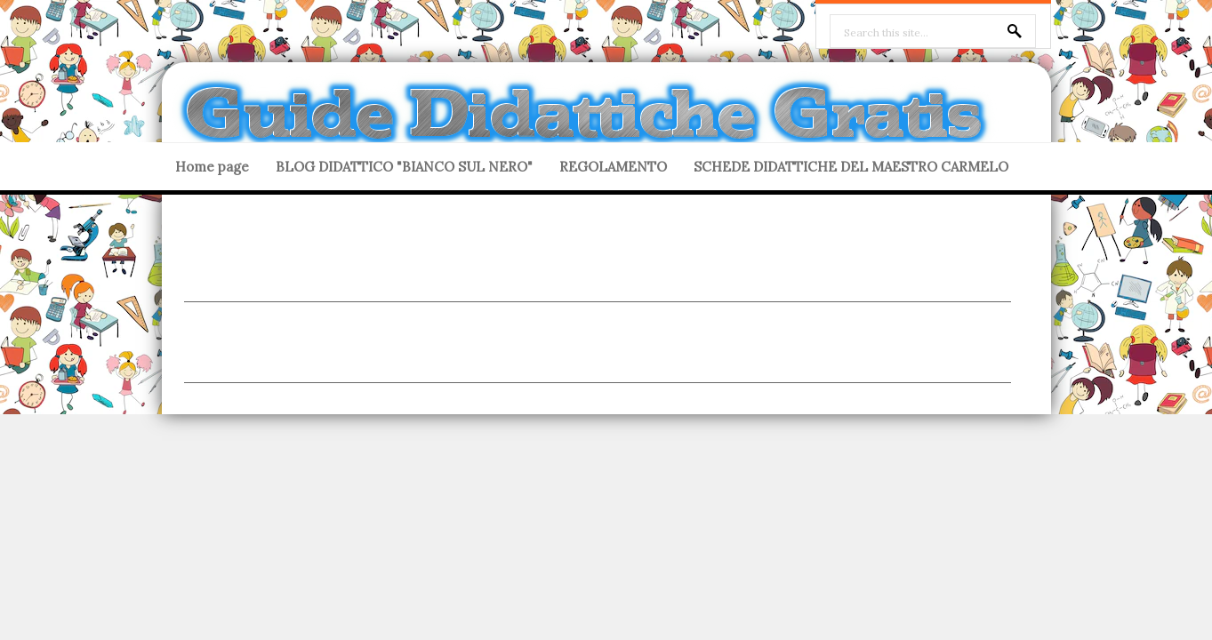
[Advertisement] (597, 261)
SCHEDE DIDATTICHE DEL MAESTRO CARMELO (851, 166)
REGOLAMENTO (613, 166)
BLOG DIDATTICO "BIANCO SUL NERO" (404, 166)
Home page (212, 166)
